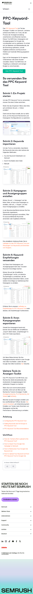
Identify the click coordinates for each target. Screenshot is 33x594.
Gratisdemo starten (10, 499)
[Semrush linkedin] (2, 541)
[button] (13, 466)
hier (22, 364)
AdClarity (13, 396)
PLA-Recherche (21, 394)
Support (3, 520)
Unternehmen (5, 516)
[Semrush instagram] (6, 541)
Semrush (4, 507)
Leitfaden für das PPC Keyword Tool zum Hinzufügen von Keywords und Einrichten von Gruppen (16, 245)
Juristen (3, 529)
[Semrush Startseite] (6, 3)
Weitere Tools (5, 511)
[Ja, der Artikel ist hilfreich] (7, 466)
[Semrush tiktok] (9, 541)
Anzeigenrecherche (9, 394)
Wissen (6, 9)
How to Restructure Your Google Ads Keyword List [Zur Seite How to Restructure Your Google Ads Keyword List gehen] (16, 450)
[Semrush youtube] (13, 541)
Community (5, 525)
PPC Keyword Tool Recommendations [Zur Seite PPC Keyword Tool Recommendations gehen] (16, 428)
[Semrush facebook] (16, 541)
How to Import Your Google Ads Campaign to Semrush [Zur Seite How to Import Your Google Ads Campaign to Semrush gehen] (14, 445)
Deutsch (4, 533)
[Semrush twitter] (20, 541)
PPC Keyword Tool (12, 28)
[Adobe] (4, 547)
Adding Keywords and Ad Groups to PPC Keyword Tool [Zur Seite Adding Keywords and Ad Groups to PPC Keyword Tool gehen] (15, 425)
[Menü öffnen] (31, 3)
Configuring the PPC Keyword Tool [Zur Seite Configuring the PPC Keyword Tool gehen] (15, 421)
